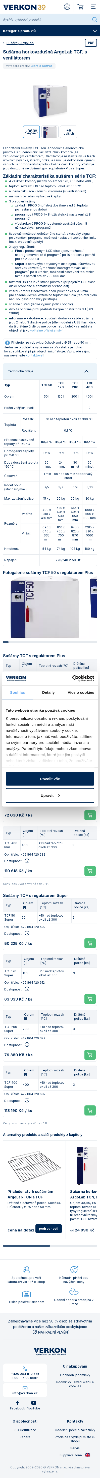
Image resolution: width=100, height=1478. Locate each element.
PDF (91, 43)
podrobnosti (48, 1228)
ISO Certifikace (25, 1430)
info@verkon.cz (25, 1393)
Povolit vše (50, 779)
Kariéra (25, 1437)
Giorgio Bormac (42, 66)
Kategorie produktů (50, 30)
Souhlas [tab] (17, 692)
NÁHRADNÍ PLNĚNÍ (50, 1332)
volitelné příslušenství (46, 330)
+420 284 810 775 (25, 1374)
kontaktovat (34, 355)
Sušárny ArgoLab (20, 43)
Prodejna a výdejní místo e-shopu (75, 1439)
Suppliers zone (75, 1455)
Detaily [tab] (48, 692)
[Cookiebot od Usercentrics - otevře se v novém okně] (72, 678)
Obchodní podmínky (75, 1375)
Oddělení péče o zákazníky (75, 1430)
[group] (45, 607)
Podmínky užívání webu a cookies (75, 1384)
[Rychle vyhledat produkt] (46, 19)
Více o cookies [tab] (81, 692)
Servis (75, 1448)
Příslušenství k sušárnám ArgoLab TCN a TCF (30, 1194)
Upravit (50, 795)
